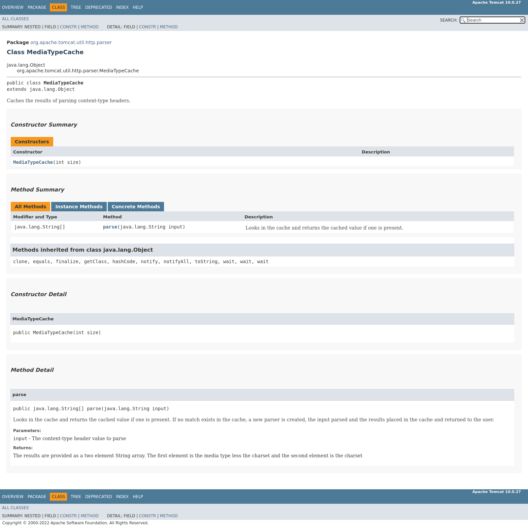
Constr (68, 27)
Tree (76, 7)
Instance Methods (78, 206)
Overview (13, 7)
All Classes (15, 18)
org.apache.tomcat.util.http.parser (71, 42)
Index (122, 7)
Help (138, 7)
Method (90, 27)
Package (37, 7)
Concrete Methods (136, 206)
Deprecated (98, 7)
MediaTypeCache (33, 162)
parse (110, 226)
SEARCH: (449, 20)
